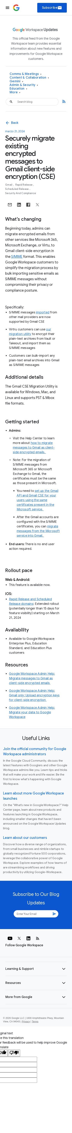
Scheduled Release (17, 189)
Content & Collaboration (29, 78)
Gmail (9, 184)
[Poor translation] (14, 1053)
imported (42, 312)
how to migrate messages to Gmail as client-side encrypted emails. (34, 447)
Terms (35, 1021)
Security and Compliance (20, 193)
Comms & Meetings (26, 74)
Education (18, 89)
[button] (36, 969)
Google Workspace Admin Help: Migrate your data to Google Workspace (32, 712)
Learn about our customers (25, 838)
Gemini (16, 81)
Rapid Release (24, 184)
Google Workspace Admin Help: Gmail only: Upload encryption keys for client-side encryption (34, 695)
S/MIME (16, 257)
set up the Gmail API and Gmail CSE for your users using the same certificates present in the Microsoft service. (37, 500)
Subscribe (52, 7)
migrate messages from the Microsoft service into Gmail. (38, 531)
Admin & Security (24, 85)
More (15, 92)
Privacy (26, 1021)
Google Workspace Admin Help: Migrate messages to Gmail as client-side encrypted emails (32, 678)
